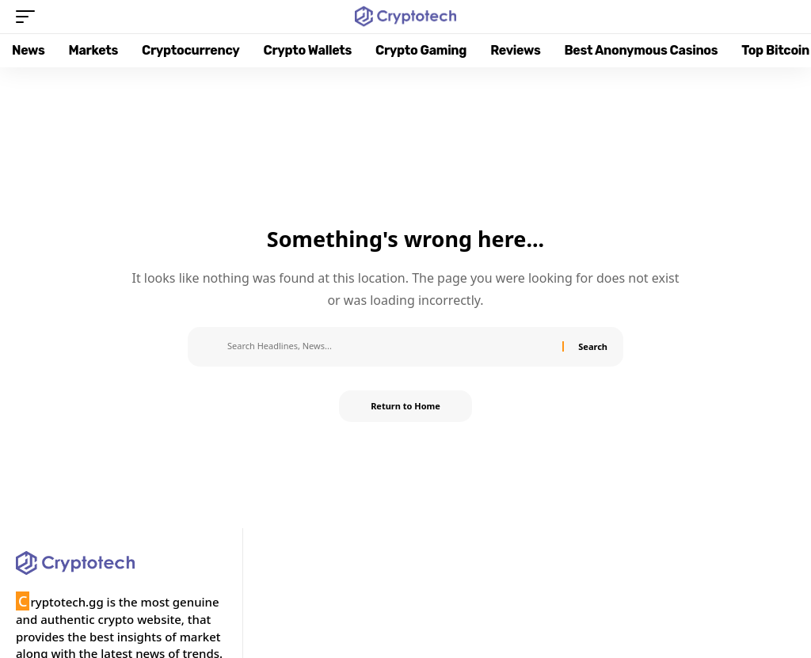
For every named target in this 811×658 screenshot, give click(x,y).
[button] (29, 16)
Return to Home (405, 406)
